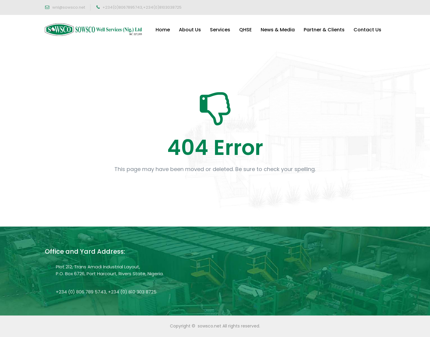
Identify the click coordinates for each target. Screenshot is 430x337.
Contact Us (367, 29)
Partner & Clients (324, 29)
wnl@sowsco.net (68, 7)
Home (163, 29)
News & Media (278, 29)
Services (220, 29)
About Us (190, 29)
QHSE (245, 29)
